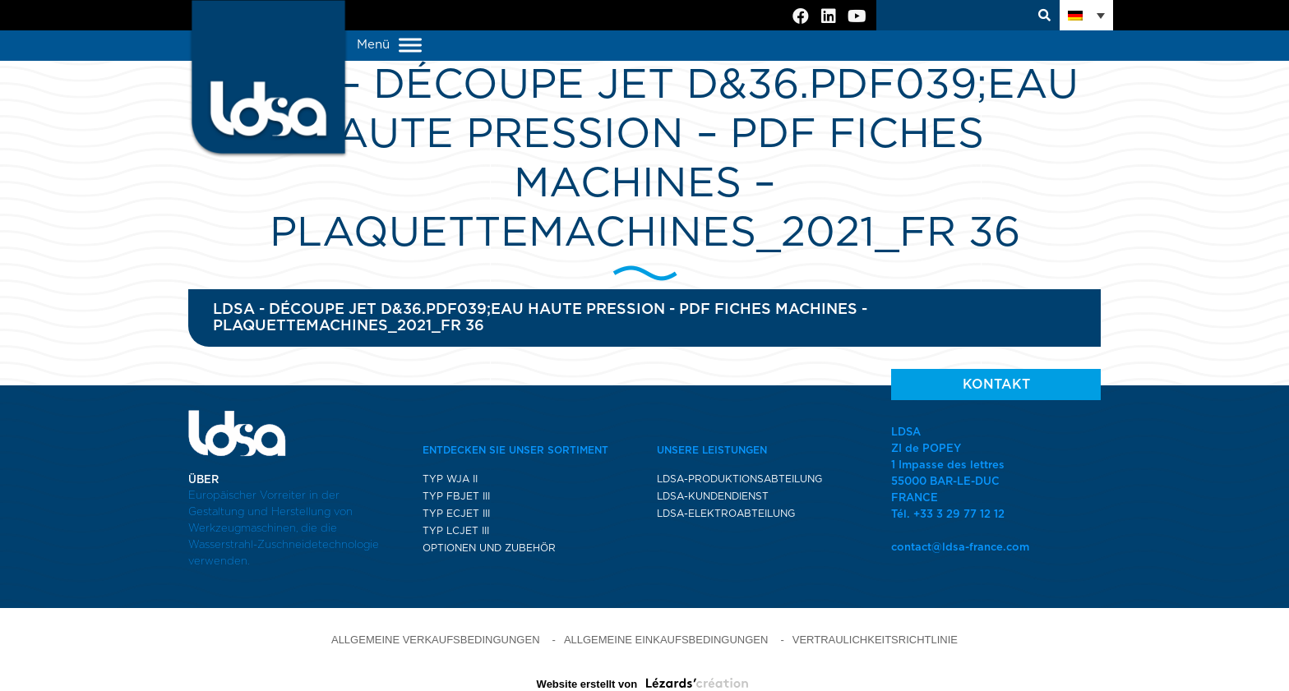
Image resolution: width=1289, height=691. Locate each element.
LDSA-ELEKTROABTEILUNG (726, 513)
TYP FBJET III (456, 496)
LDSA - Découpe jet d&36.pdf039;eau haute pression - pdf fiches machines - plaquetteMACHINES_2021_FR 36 (540, 318)
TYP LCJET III (456, 531)
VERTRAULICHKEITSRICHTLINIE (875, 639)
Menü (389, 46)
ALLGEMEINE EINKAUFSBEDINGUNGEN (666, 639)
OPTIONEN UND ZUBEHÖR (489, 548)
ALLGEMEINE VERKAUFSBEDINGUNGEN (435, 639)
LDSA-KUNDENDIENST (713, 496)
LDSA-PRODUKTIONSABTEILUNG (739, 479)
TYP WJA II (450, 479)
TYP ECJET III (456, 513)
